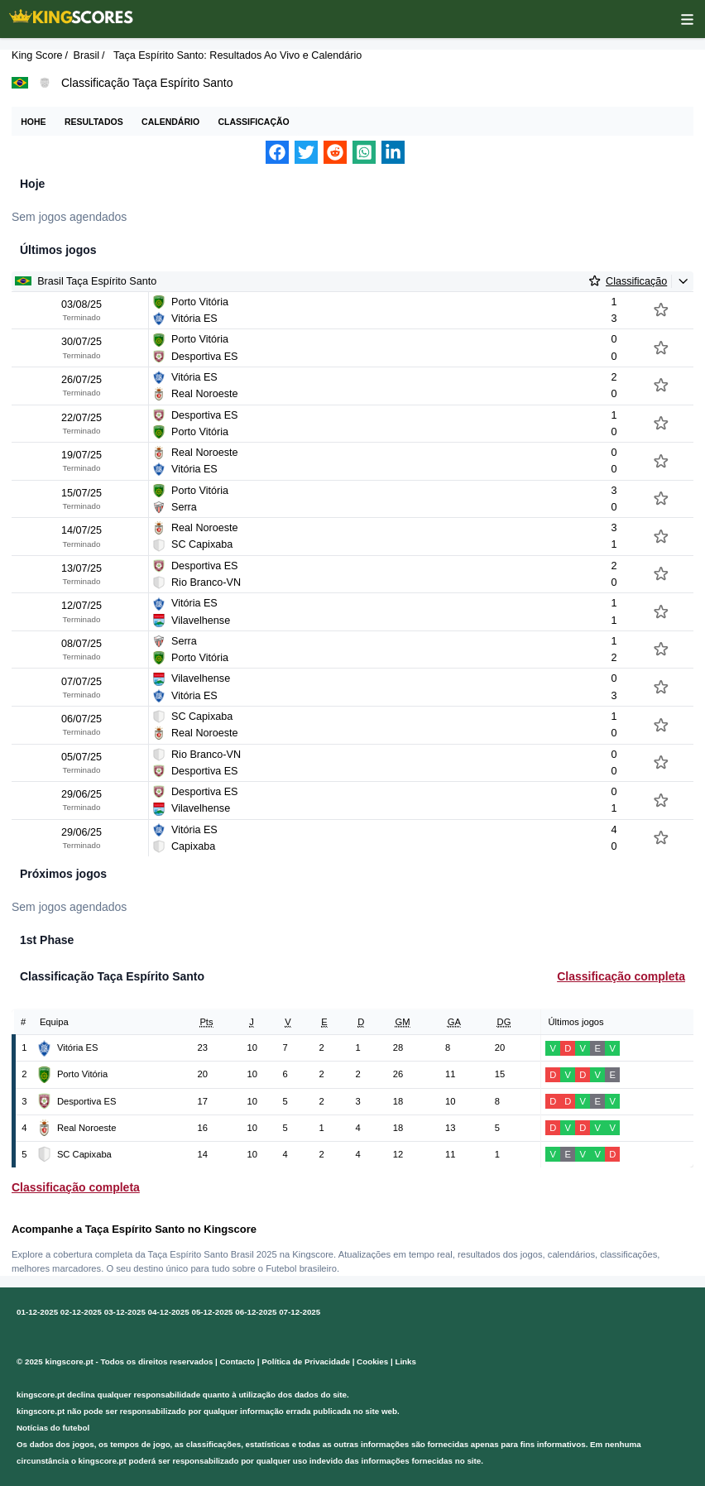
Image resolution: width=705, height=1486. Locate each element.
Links (405, 1361)
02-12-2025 (81, 1311)
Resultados (94, 122)
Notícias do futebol (53, 1427)
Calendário (170, 122)
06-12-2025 (255, 1311)
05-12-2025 (212, 1311)
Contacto (237, 1361)
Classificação (253, 122)
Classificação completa (621, 976)
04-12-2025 (168, 1311)
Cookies (372, 1361)
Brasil (87, 55)
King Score (37, 55)
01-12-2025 (37, 1311)
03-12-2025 (125, 1311)
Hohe (33, 122)
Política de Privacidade (305, 1361)
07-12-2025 (299, 1311)
